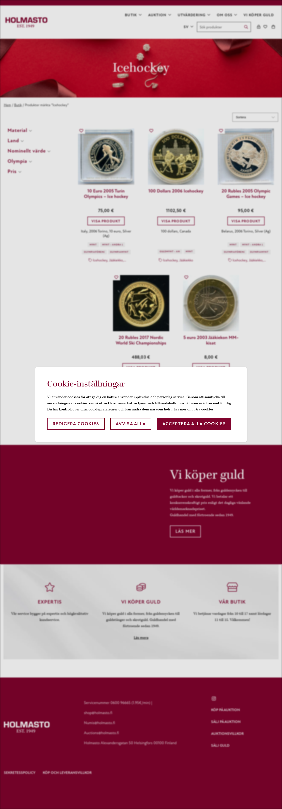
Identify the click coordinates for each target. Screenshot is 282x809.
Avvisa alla (131, 424)
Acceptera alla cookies (194, 424)
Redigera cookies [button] (76, 424)
